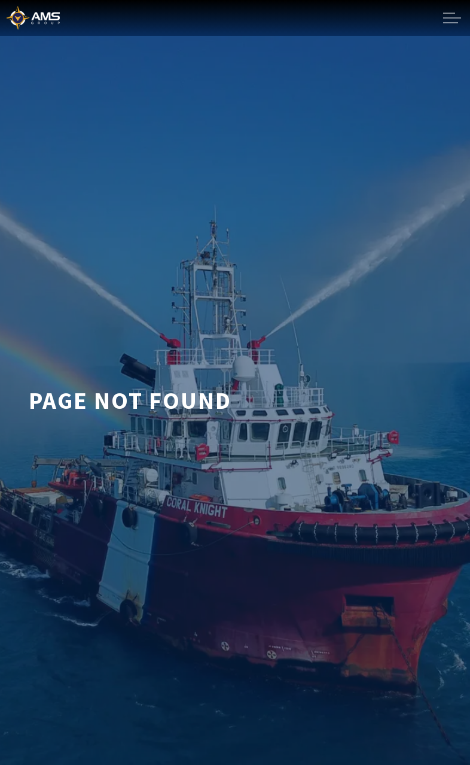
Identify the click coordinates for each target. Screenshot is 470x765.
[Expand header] (452, 18)
